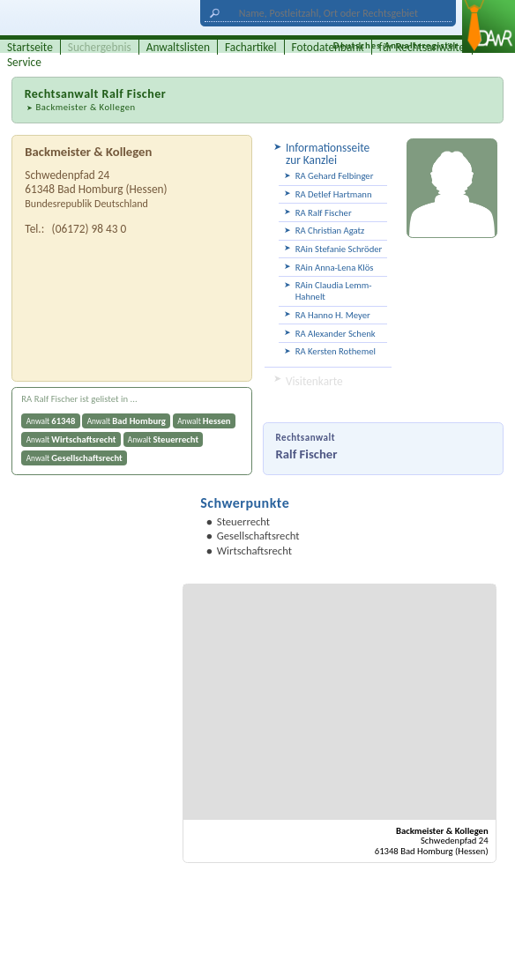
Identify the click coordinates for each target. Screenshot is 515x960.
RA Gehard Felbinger (334, 176)
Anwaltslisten (178, 47)
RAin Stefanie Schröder (339, 249)
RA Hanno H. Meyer (332, 315)
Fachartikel (251, 47)
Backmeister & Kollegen (85, 107)
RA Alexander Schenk (335, 333)
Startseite (30, 47)
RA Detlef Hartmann (333, 194)
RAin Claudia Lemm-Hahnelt (333, 290)
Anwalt (51, 421)
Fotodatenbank (328, 47)
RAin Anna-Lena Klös (334, 267)
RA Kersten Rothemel (335, 351)
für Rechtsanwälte (422, 47)
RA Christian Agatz (330, 230)
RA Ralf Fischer (323, 213)
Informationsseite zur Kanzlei (327, 153)
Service (24, 62)
